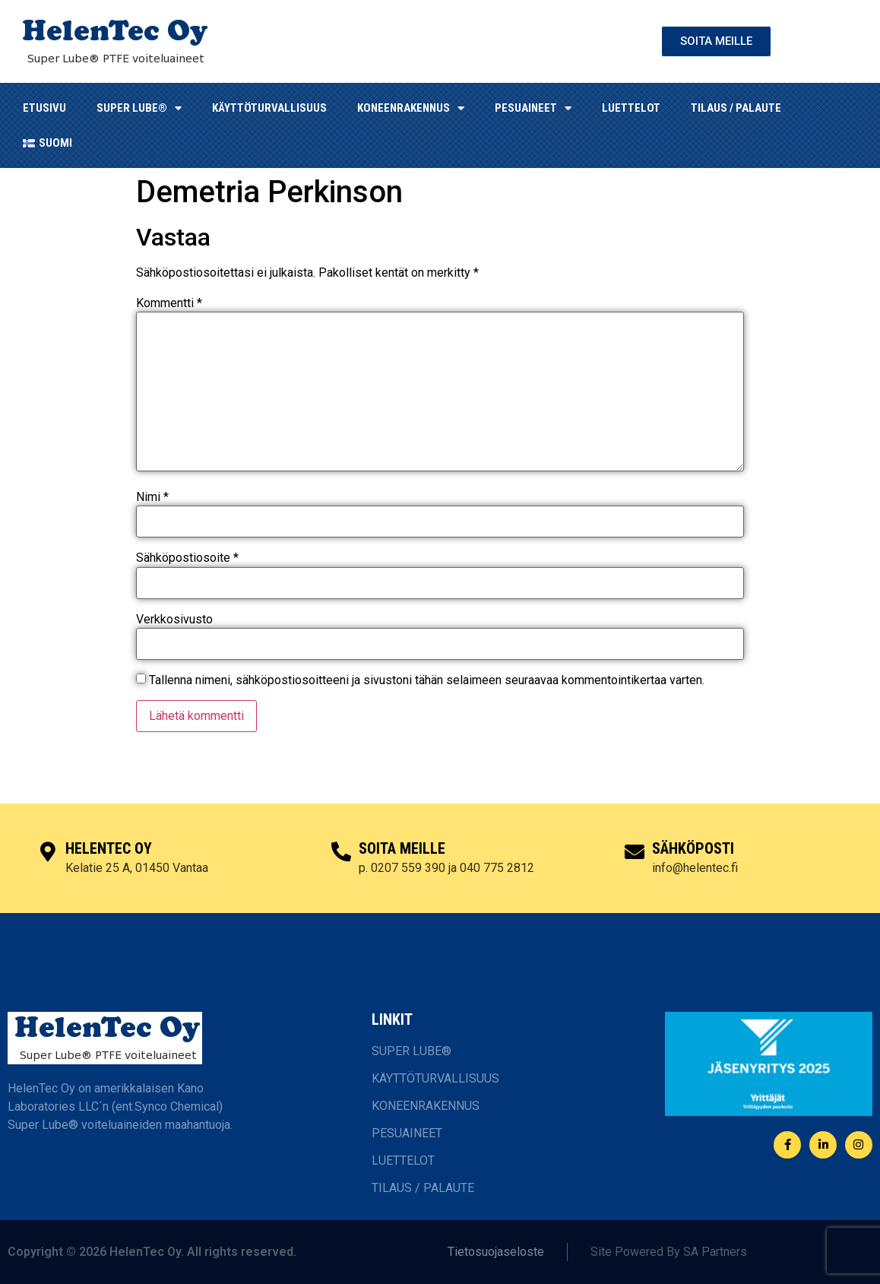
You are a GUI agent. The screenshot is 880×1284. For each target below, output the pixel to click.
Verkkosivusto (174, 619)
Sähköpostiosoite (187, 558)
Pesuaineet (533, 108)
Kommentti (169, 303)
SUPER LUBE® (139, 108)
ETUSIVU (44, 108)
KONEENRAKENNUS (410, 108)
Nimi (152, 497)
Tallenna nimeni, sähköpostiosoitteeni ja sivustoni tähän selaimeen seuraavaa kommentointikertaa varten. (426, 680)
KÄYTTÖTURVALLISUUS (269, 108)
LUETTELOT (631, 108)
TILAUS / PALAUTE (736, 108)
